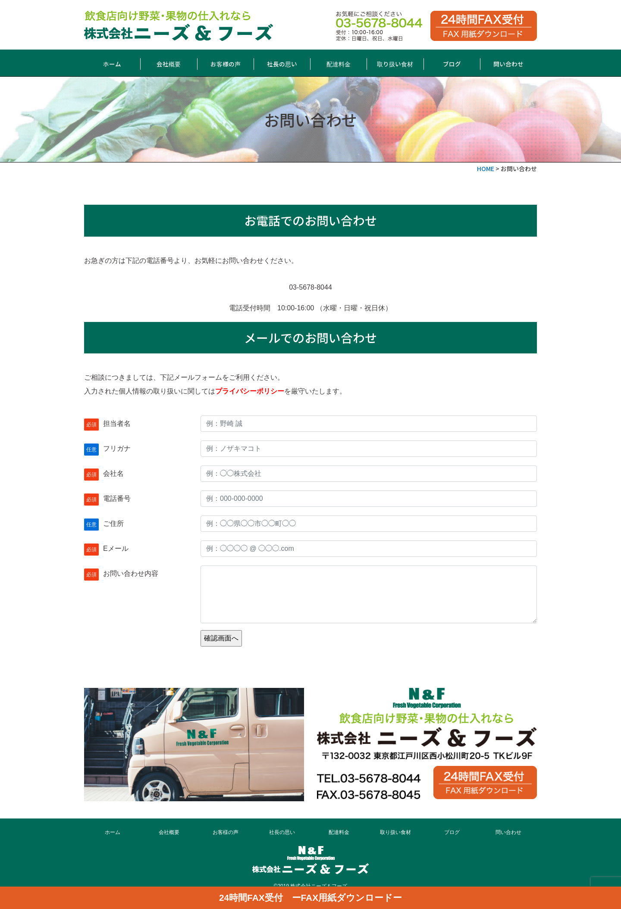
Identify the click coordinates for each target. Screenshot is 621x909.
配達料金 (338, 63)
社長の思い (282, 63)
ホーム (112, 63)
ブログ (452, 63)
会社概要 (169, 63)
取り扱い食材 (395, 63)
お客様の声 (225, 63)
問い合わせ (508, 63)
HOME (485, 168)
